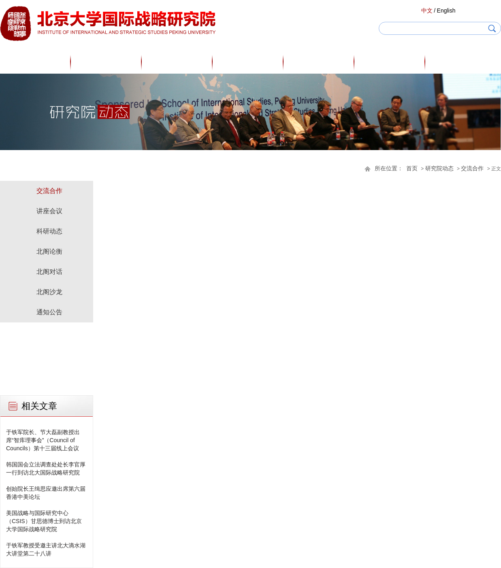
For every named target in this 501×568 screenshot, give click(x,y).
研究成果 (319, 62)
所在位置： (389, 168)
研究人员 (177, 62)
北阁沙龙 (49, 291)
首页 (35, 62)
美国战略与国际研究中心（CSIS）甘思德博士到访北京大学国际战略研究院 (44, 521)
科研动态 (49, 231)
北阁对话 (49, 271)
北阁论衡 (49, 251)
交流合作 (472, 168)
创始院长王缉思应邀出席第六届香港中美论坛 (45, 492)
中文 (427, 10)
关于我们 (106, 62)
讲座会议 (49, 211)
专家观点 (248, 62)
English (446, 10)
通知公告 (49, 312)
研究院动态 (390, 62)
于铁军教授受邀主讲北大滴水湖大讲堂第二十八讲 (45, 549)
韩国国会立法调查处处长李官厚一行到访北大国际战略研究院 (45, 468)
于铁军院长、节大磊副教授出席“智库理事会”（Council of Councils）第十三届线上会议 (43, 440)
